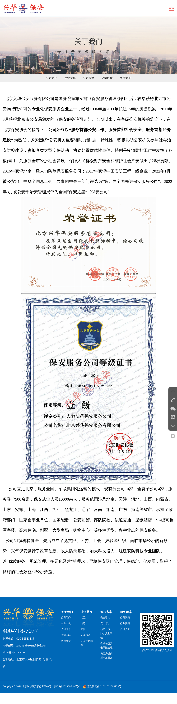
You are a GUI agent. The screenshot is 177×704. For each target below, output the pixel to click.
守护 (83, 643)
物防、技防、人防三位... (107, 645)
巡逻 (83, 637)
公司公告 (125, 643)
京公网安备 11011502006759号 (104, 697)
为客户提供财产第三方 (107, 666)
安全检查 (85, 649)
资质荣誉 (129, 88)
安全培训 (105, 637)
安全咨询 (105, 631)
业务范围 (87, 623)
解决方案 (106, 623)
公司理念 (88, 88)
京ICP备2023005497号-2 (67, 697)
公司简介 (47, 88)
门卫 (83, 631)
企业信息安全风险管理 (107, 656)
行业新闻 (125, 637)
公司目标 (109, 88)
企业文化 (68, 88)
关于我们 (67, 623)
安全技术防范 (88, 656)
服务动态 (126, 623)
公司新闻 (125, 631)
